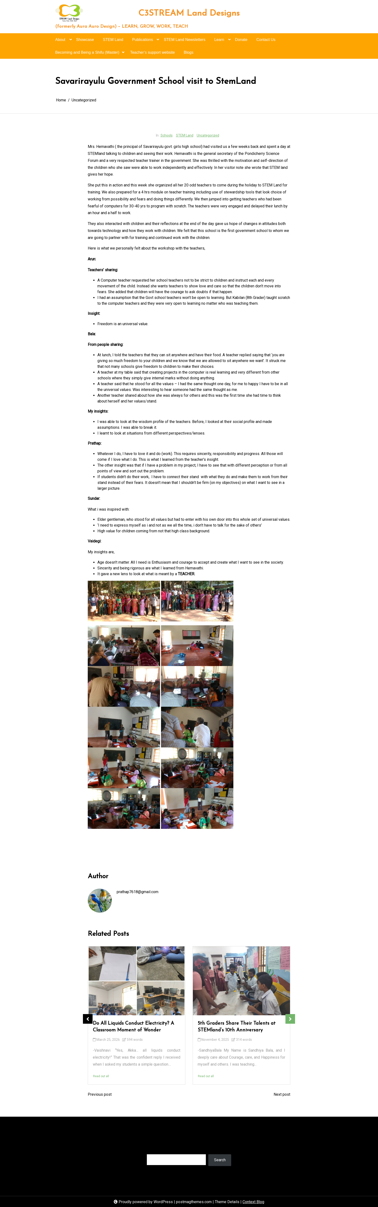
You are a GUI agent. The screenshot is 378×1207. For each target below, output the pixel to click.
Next (290, 1019)
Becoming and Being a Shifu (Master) (87, 54)
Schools (167, 135)
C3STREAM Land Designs (189, 13)
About (60, 42)
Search (152, 1149)
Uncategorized (208, 135)
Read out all (101, 1076)
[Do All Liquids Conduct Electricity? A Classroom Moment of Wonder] (136, 980)
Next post (282, 1094)
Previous (88, 1019)
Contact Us (265, 40)
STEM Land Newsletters (184, 40)
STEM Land (113, 40)
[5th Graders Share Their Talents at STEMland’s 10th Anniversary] (241, 980)
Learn (219, 42)
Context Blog (253, 1202)
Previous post (100, 1094)
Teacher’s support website (152, 52)
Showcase (85, 40)
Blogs (188, 52)
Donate (241, 40)
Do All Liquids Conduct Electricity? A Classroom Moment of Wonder (133, 1027)
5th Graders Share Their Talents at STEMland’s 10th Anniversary (237, 1027)
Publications (142, 42)
